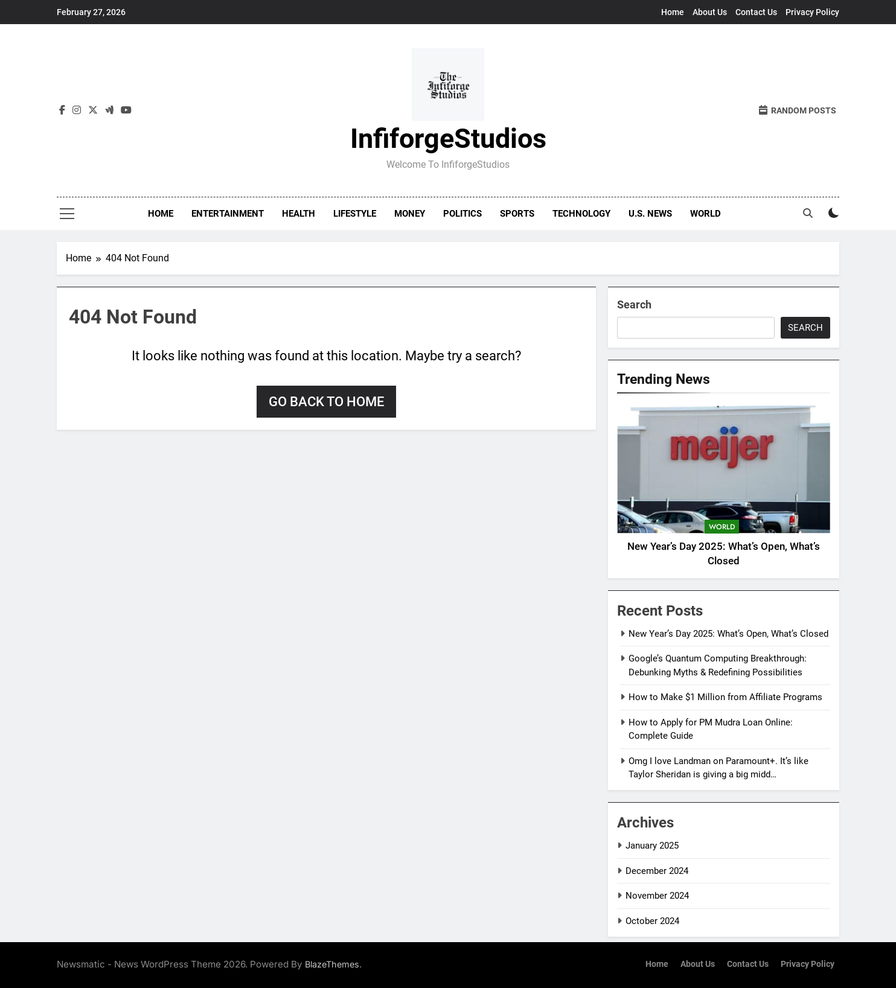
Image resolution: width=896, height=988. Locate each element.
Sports (517, 213)
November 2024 (657, 895)
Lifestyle (354, 213)
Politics (462, 213)
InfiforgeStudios (448, 139)
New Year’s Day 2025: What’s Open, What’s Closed (728, 633)
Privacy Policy (812, 12)
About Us (710, 12)
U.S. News (650, 213)
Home (672, 12)
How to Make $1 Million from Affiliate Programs (725, 697)
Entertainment (227, 213)
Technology (581, 213)
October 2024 (652, 921)
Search (634, 304)
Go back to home (326, 401)
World (705, 213)
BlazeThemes (332, 964)
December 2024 (657, 870)
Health (298, 213)
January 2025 (652, 845)
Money (409, 213)
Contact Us (756, 12)
